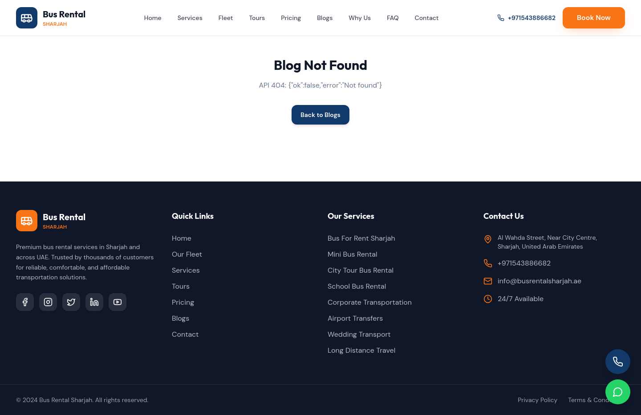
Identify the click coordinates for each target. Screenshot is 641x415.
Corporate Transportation (370, 302)
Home (153, 18)
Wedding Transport (359, 334)
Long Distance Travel (361, 350)
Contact (427, 18)
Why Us (360, 18)
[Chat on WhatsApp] (617, 391)
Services (190, 18)
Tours (257, 18)
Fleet (226, 18)
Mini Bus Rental (352, 254)
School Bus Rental (357, 286)
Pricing (291, 18)
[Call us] (617, 361)
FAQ (392, 18)
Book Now (594, 17)
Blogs (325, 18)
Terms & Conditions (596, 400)
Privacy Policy (537, 400)
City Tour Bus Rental (361, 270)
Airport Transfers (355, 318)
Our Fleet (187, 254)
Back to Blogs (320, 115)
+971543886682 (526, 18)
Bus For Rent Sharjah (361, 238)
